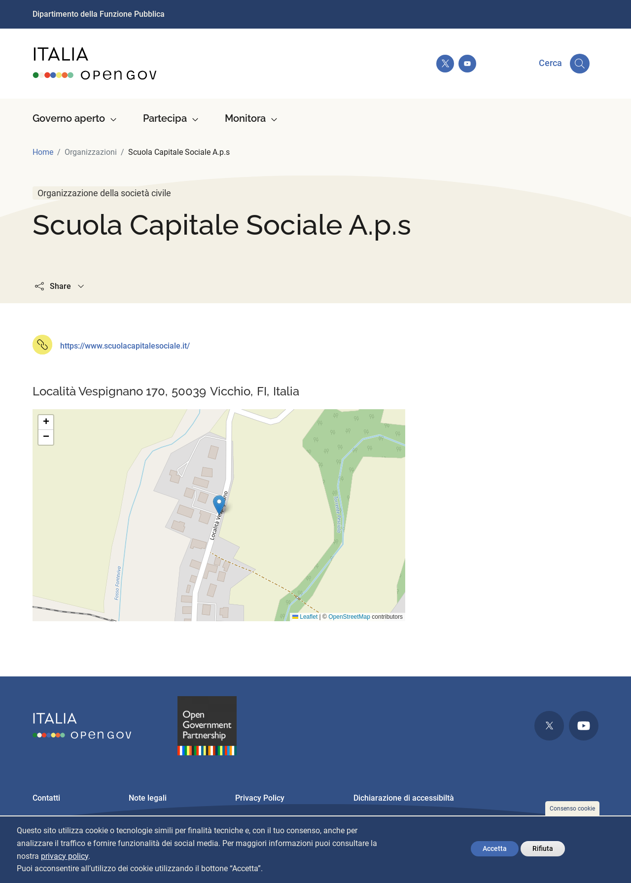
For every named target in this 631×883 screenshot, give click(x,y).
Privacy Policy (259, 798)
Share (60, 286)
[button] (219, 505)
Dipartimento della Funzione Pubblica (99, 14)
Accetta (495, 848)
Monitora (245, 118)
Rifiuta (542, 848)
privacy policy (64, 856)
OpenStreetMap (349, 616)
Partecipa (165, 118)
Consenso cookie (572, 808)
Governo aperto (69, 118)
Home (43, 152)
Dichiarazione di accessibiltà (403, 798)
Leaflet (304, 616)
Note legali (148, 798)
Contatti (46, 798)
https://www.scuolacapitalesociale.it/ (125, 346)
